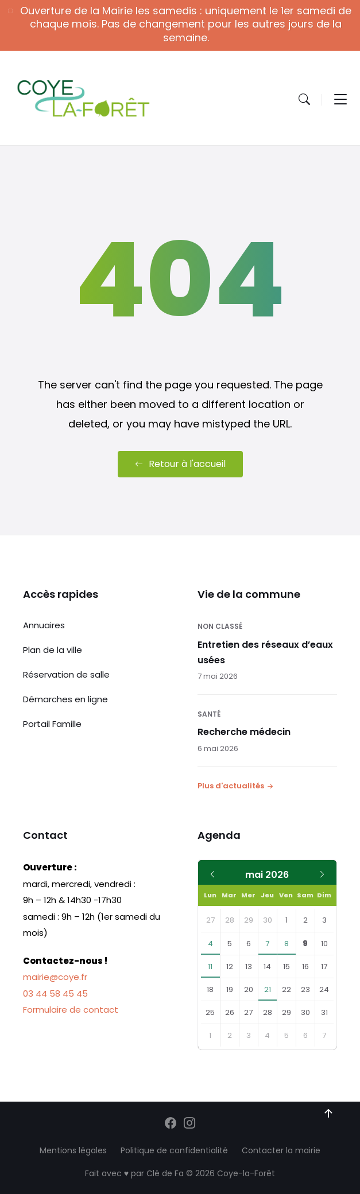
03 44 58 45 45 (55, 993)
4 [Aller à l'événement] (210, 943)
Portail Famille (52, 724)
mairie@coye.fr (55, 977)
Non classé (220, 626)
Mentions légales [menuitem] (73, 1150)
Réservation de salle (66, 674)
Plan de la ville (52, 650)
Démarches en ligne (65, 699)
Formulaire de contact (70, 1010)
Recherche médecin (244, 731)
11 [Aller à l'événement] (210, 966)
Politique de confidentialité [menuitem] (174, 1150)
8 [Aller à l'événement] (286, 943)
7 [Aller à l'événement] (267, 943)
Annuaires (44, 625)
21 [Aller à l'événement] (267, 989)
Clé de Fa (165, 1173)
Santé (209, 714)
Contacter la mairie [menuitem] (281, 1150)
